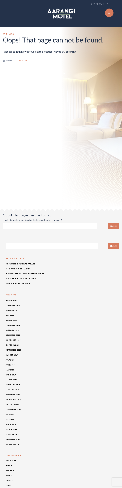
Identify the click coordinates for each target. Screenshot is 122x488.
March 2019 (11, 380)
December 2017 (13, 439)
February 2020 (13, 325)
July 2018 (10, 415)
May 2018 (10, 419)
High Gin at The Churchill (19, 284)
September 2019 (13, 350)
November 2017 (13, 444)
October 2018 (12, 405)
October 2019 (12, 345)
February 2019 (13, 385)
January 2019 (12, 390)
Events (9, 481)
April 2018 (11, 424)
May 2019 (10, 370)
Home (9, 61)
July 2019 (10, 360)
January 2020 (12, 330)
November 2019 (13, 340)
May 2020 (10, 315)
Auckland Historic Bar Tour (21, 279)
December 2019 (13, 335)
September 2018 (13, 410)
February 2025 (13, 305)
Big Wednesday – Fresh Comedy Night (25, 274)
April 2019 (11, 375)
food (8, 486)
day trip (10, 471)
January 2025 (12, 310)
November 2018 (13, 400)
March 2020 (11, 320)
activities (11, 461)
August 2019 (12, 355)
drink (9, 476)
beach (9, 466)
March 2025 (11, 300)
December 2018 (13, 395)
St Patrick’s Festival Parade (20, 264)
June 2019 (10, 365)
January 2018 (12, 434)
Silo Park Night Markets (19, 269)
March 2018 (11, 429)
